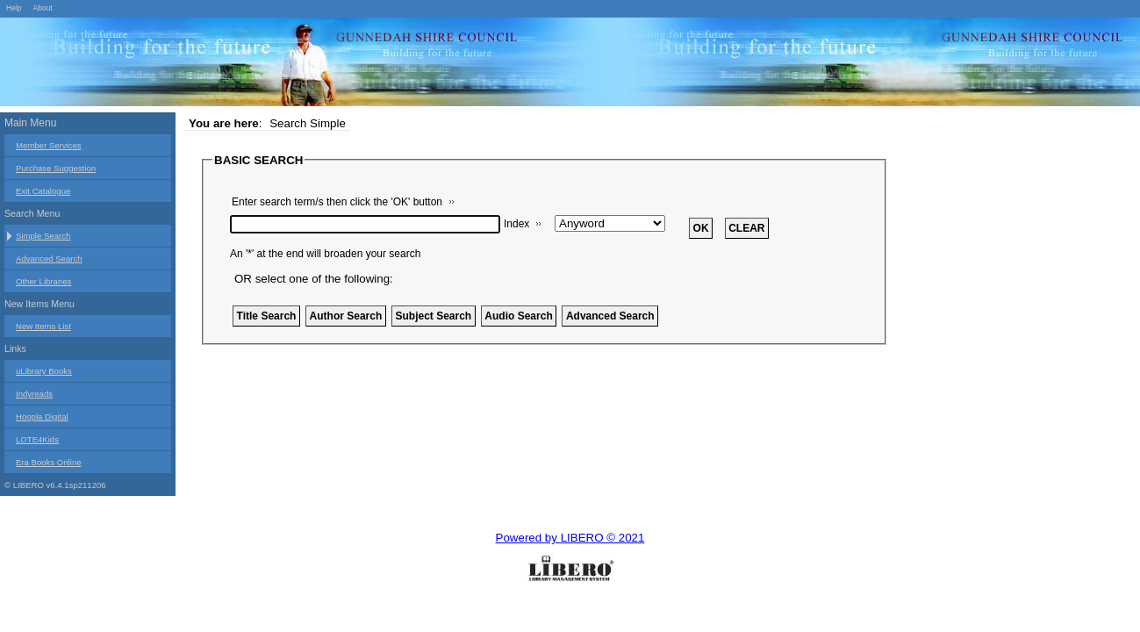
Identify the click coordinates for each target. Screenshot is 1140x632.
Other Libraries (43, 281)
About (42, 8)
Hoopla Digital (42, 416)
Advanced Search (49, 258)
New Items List (43, 326)
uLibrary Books (44, 371)
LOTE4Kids (37, 439)
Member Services (49, 145)
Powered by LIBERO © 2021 (570, 537)
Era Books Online (49, 462)
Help (14, 8)
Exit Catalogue (43, 191)
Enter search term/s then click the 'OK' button (337, 202)
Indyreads (34, 394)
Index (516, 224)
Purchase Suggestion (56, 168)
